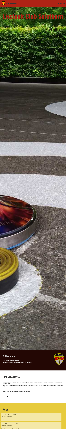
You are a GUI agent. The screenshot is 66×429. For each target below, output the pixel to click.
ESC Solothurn (11, 3)
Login (60, 3)
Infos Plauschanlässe (10, 397)
